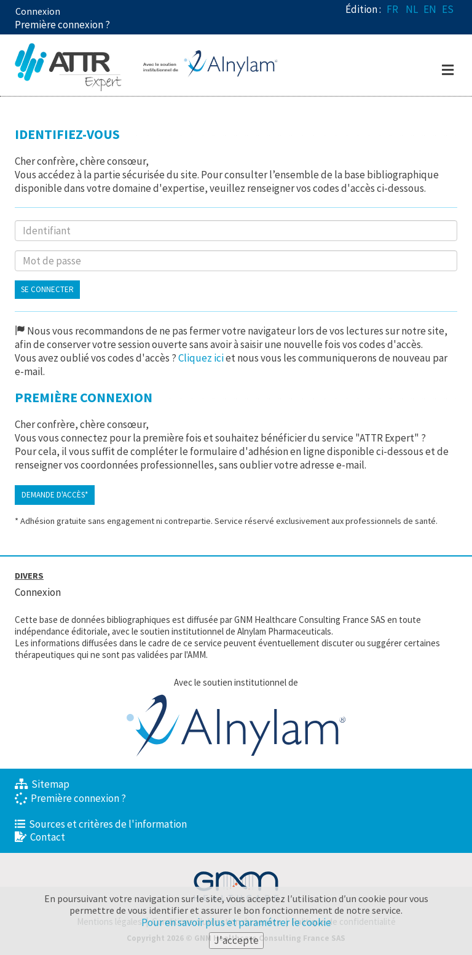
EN (429, 9)
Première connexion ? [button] (62, 24)
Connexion (37, 11)
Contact (40, 837)
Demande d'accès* (55, 494)
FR (392, 9)
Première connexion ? (70, 798)
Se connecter (47, 289)
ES (448, 9)
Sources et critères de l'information (101, 824)
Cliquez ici (201, 358)
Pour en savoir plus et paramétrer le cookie (236, 922)
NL (412, 9)
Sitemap (42, 784)
